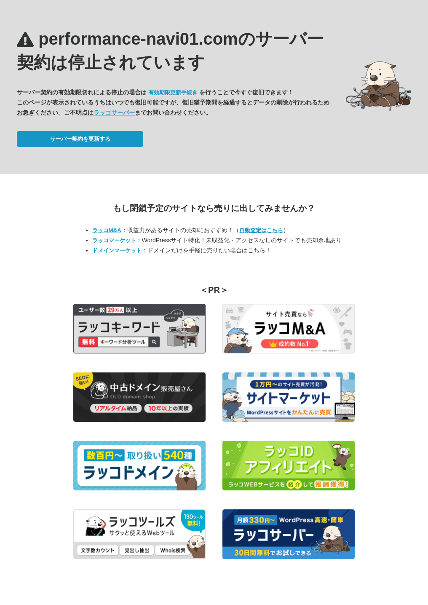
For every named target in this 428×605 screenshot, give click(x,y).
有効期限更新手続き (173, 92)
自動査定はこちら (261, 230)
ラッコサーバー (114, 112)
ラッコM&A (106, 230)
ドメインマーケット (117, 250)
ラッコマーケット (114, 240)
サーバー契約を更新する (80, 139)
